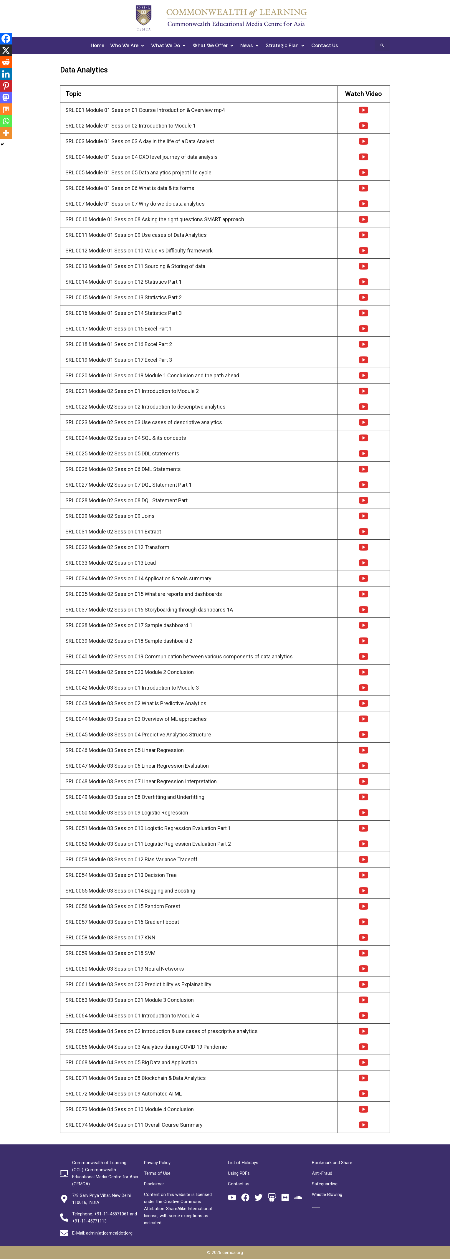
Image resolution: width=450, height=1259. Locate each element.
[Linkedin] (6, 74)
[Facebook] (6, 38)
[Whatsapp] (6, 121)
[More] (6, 133)
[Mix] (6, 109)
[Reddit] (6, 62)
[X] (6, 50)
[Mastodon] (6, 97)
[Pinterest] (6, 86)
